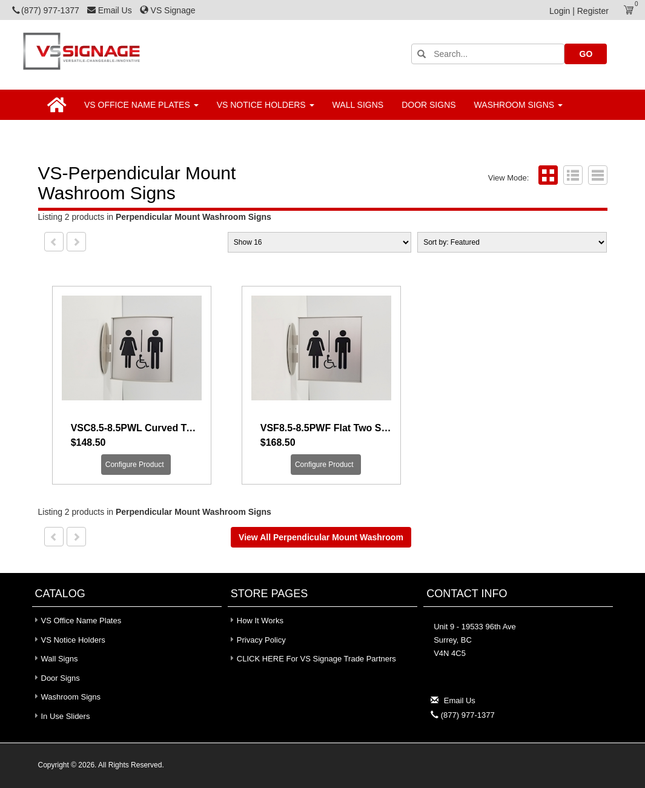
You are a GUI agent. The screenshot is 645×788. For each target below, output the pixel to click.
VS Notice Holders (265, 105)
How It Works (260, 620)
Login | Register (579, 11)
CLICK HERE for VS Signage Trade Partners (316, 658)
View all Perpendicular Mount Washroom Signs (321, 540)
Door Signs (428, 105)
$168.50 (278, 442)
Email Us (110, 10)
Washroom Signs (518, 105)
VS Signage (168, 10)
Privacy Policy (261, 639)
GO (586, 54)
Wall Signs (358, 105)
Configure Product (134, 464)
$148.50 (88, 442)
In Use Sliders (61, 716)
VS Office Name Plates (141, 105)
